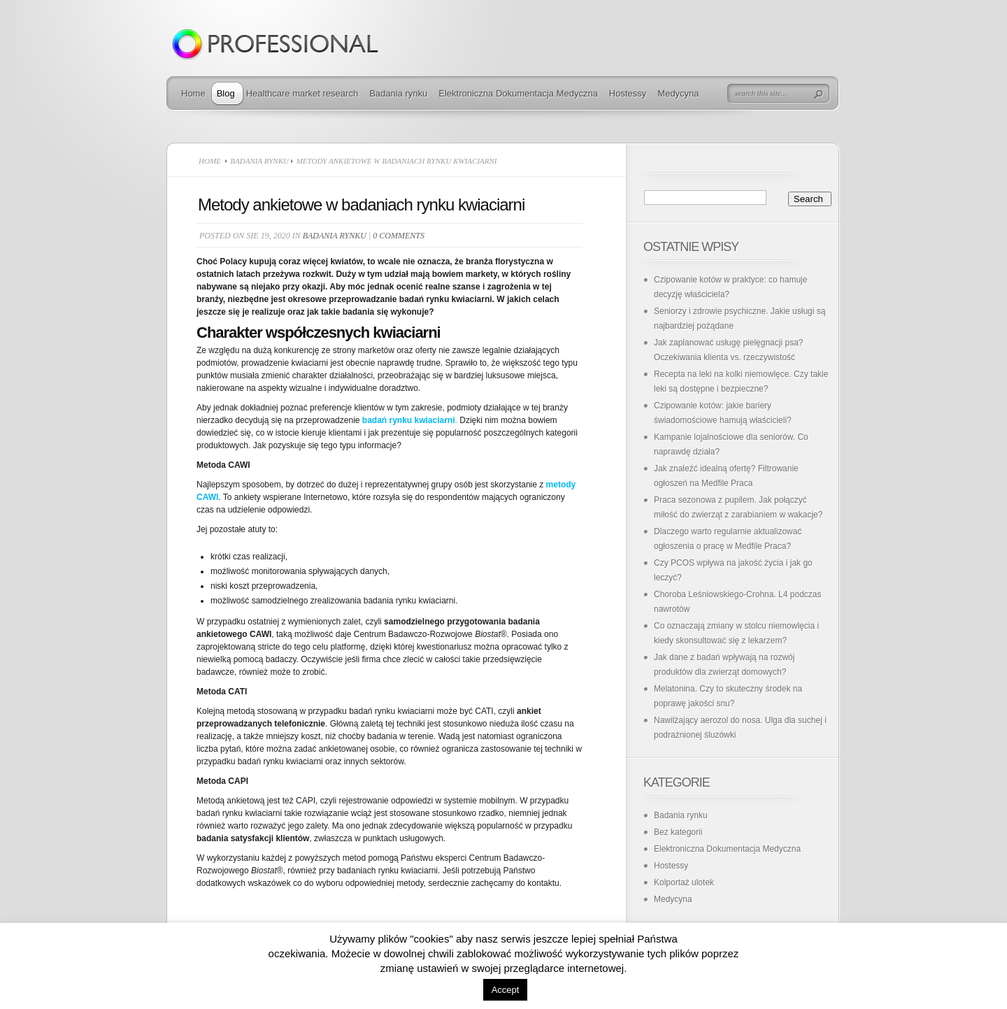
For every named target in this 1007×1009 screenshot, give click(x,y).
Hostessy (627, 93)
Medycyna (678, 93)
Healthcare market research (302, 93)
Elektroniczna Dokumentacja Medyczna (518, 93)
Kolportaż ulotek (684, 882)
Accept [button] (506, 990)
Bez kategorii (678, 832)
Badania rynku (398, 93)
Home (193, 93)
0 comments (398, 236)
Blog (226, 93)
